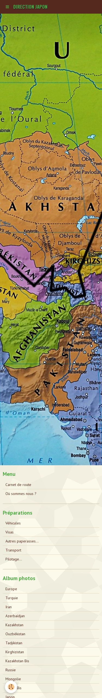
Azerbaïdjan (15, 615)
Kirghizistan (14, 651)
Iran (8, 606)
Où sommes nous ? (20, 493)
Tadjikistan (13, 642)
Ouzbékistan (15, 633)
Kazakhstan (14, 624)
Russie (10, 669)
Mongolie (13, 678)
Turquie (11, 597)
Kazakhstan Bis (17, 660)
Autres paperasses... (22, 541)
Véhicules (13, 523)
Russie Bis (13, 687)
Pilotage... (13, 559)
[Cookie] (11, 687)
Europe (11, 588)
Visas (9, 532)
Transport (13, 550)
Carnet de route (18, 484)
